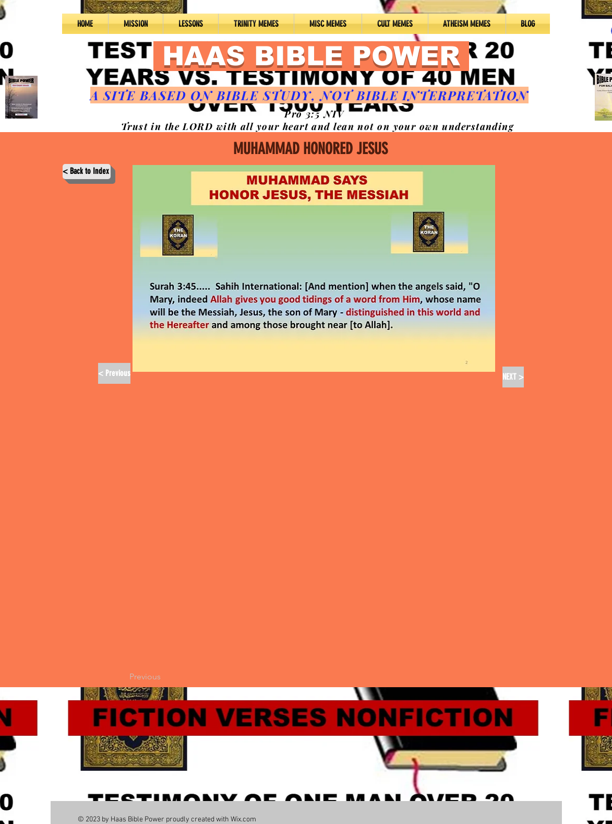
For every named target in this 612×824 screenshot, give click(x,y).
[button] (190, 24)
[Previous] (163, 676)
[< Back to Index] (87, 171)
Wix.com (243, 819)
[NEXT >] (513, 377)
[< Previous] (114, 373)
